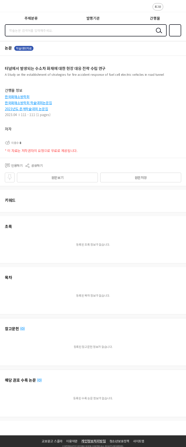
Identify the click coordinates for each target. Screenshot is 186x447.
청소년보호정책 (119, 441)
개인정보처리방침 (93, 441)
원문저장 (141, 177)
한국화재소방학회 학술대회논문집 (28, 102)
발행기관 (93, 18)
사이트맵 (138, 441)
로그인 (158, 6)
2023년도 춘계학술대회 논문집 (26, 108)
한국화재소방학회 (17, 96)
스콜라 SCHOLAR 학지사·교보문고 (14, 7)
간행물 (155, 18)
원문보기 (57, 177)
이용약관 (72, 441)
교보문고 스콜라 (52, 441)
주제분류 (31, 18)
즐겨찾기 (174, 35)
